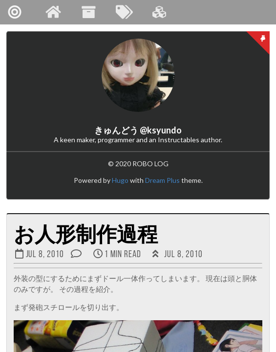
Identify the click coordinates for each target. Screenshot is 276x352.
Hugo (120, 180)
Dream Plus (162, 180)
